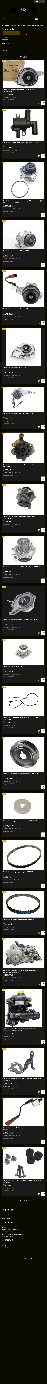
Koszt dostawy (5, 1247)
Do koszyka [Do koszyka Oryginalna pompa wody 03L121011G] (43, 265)
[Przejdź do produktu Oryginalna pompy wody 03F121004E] (23, 652)
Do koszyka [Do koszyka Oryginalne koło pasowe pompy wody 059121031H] (43, 835)
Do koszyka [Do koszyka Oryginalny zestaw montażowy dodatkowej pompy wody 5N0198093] (43, 1194)
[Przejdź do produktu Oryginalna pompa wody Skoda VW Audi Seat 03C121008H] (23, 74)
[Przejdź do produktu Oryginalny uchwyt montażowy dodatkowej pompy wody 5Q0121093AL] (23, 1062)
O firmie (4, 1245)
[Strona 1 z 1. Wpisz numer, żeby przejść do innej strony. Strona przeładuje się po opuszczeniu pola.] (24, 57)
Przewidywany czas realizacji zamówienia (13, 1235)
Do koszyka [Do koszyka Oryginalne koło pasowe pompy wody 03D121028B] (43, 787)
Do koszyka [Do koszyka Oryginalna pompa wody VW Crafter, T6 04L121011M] (43, 581)
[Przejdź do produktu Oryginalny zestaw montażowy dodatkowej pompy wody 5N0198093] (23, 1163)
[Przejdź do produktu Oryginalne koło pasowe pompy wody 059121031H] (23, 806)
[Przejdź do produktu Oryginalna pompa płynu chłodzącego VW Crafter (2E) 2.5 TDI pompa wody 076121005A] (23, 180)
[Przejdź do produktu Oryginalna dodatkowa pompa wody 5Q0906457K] (23, 125)
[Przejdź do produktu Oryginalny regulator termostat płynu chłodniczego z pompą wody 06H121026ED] (23, 1008)
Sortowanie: (5, 47)
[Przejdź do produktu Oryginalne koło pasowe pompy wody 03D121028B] (23, 754)
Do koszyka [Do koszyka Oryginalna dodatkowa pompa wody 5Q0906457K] (43, 156)
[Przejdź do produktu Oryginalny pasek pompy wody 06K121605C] (23, 904)
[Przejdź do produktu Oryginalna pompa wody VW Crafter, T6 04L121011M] (23, 550)
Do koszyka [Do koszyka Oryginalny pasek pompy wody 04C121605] (43, 886)
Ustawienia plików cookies (9, 1229)
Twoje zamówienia (7, 1215)
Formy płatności (6, 1233)
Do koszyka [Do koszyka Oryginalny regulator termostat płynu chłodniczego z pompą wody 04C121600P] (43, 984)
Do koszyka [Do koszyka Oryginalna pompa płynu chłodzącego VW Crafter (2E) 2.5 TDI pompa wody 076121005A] (43, 215)
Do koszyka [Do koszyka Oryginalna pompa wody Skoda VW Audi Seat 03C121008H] (43, 103)
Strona (20, 56)
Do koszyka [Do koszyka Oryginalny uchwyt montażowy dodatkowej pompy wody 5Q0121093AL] (43, 1092)
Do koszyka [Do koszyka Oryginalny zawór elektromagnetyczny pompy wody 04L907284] (43, 1142)
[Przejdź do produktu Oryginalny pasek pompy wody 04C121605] (23, 855)
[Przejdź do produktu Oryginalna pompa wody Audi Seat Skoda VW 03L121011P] (23, 448)
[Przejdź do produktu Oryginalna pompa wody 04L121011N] (23, 288)
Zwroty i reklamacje (7, 1236)
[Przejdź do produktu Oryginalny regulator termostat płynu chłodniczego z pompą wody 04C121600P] (23, 953)
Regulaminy (5, 1227)
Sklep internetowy (23, 1259)
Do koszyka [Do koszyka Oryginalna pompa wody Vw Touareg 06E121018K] (43, 633)
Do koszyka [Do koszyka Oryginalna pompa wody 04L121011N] (43, 323)
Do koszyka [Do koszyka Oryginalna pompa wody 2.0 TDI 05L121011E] (43, 427)
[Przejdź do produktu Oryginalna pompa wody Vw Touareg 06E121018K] (23, 602)
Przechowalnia (6, 1219)
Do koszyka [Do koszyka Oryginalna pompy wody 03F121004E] (43, 680)
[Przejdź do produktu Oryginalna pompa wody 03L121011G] (23, 234)
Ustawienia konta (6, 1217)
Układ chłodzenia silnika (11, 33)
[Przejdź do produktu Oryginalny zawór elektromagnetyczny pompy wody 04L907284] (23, 1112)
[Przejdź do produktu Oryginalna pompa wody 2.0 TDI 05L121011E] (23, 399)
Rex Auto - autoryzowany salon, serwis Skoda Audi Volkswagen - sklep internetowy (22, 25)
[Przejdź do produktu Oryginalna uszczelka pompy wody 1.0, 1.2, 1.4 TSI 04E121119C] (23, 701)
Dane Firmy (5, 1249)
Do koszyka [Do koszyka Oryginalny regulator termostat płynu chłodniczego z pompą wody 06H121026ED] (43, 1042)
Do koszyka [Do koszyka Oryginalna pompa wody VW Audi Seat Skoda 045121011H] (43, 530)
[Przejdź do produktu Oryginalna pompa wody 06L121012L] (23, 347)
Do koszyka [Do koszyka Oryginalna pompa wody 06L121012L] (43, 381)
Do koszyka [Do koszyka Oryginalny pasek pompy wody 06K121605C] (43, 933)
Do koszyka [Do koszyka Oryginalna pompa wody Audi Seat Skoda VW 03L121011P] (43, 479)
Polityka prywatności (7, 1231)
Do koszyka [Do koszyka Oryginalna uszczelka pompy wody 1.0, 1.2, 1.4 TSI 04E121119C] (43, 731)
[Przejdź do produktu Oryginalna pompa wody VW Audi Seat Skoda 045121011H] (23, 499)
